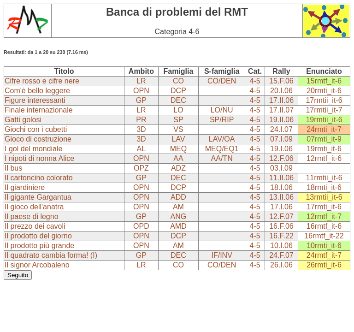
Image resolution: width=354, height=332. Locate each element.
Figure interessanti (35, 100)
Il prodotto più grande (39, 245)
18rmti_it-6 (324, 187)
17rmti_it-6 (324, 207)
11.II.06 (281, 178)
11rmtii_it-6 (324, 178)
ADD (178, 197)
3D (141, 129)
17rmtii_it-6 (324, 100)
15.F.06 (281, 81)
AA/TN (222, 158)
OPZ (141, 168)
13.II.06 (281, 197)
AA (178, 158)
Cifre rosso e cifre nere (42, 81)
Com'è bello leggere (37, 91)
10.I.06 (281, 245)
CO (178, 81)
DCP (178, 91)
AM (178, 207)
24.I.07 (281, 129)
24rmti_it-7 (324, 129)
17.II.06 (281, 100)
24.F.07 (281, 255)
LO (178, 110)
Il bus (13, 168)
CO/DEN (221, 81)
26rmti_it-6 (324, 265)
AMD (178, 226)
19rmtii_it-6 (324, 120)
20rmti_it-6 (324, 91)
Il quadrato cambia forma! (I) (51, 255)
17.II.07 (281, 110)
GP (141, 100)
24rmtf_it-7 (324, 255)
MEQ (178, 149)
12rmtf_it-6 (324, 158)
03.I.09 (281, 168)
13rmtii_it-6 (324, 197)
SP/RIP (222, 120)
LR (141, 81)
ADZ (178, 168)
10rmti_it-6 (324, 245)
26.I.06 (281, 265)
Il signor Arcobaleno (37, 265)
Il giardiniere (25, 187)
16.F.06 (281, 226)
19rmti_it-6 (324, 149)
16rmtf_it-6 (324, 226)
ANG (179, 216)
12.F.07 (281, 216)
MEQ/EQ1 (222, 149)
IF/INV (221, 255)
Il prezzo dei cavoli (35, 226)
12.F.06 (281, 158)
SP (178, 120)
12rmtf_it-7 (324, 216)
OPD (141, 226)
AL (141, 149)
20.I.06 (281, 91)
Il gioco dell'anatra (34, 207)
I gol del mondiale (33, 149)
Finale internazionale (39, 110)
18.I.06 (281, 187)
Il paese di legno (32, 216)
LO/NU (222, 110)
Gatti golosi (23, 120)
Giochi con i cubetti (36, 129)
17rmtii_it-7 (324, 110)
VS (178, 129)
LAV (178, 139)
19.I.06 (281, 149)
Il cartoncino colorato (39, 178)
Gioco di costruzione (38, 139)
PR (141, 120)
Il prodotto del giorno (38, 236)
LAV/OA (222, 139)
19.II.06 (281, 120)
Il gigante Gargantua (38, 197)
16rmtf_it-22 (323, 236)
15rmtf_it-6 (324, 81)
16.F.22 (281, 236)
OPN (141, 91)
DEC (178, 100)
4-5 (255, 81)
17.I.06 (281, 207)
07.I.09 (281, 139)
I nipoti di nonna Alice (39, 158)
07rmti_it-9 (324, 139)
